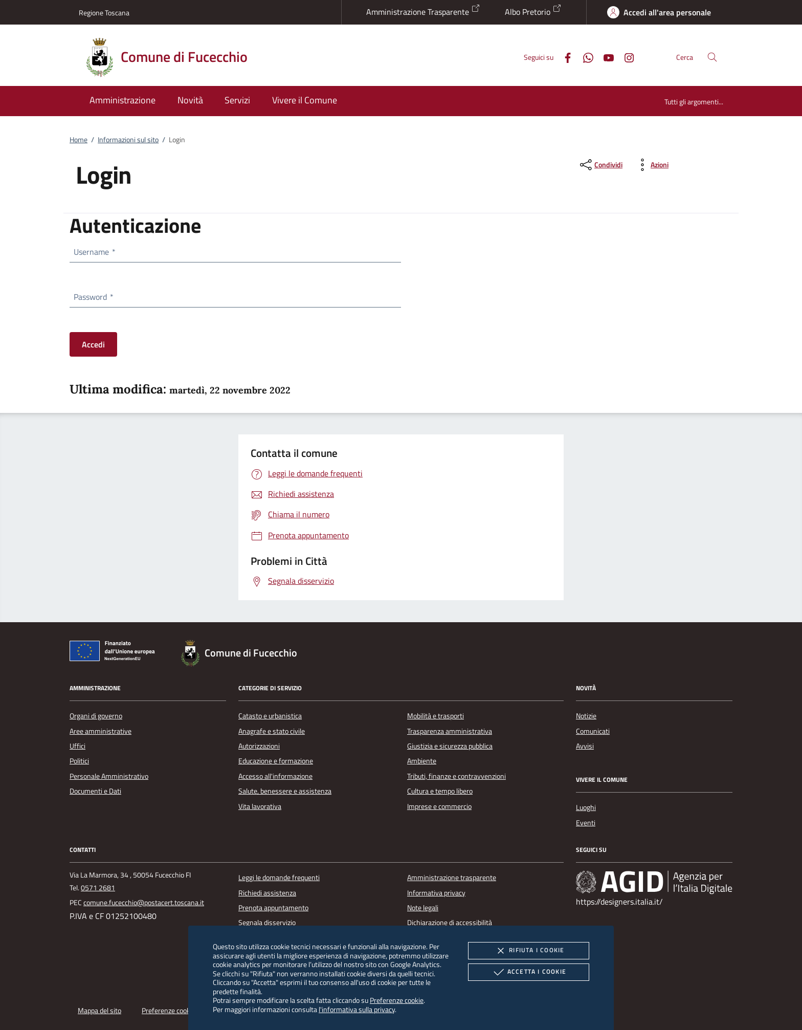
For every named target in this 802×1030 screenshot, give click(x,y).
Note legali (422, 907)
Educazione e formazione (275, 760)
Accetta (528, 972)
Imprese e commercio (439, 806)
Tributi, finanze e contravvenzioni (456, 776)
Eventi (585, 822)
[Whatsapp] (584, 56)
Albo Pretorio (533, 11)
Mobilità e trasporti (435, 715)
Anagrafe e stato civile (271, 731)
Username (94, 252)
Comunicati (593, 731)
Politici (79, 760)
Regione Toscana (104, 12)
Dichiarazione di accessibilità (449, 922)
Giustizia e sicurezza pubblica (450, 746)
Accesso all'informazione (275, 776)
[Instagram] (625, 56)
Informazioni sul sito (128, 139)
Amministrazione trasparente (451, 877)
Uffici (77, 746)
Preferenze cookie (397, 1000)
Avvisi (585, 746)
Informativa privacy (436, 892)
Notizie (586, 715)
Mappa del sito (99, 1010)
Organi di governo (96, 715)
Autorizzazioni (259, 746)
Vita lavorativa (259, 806)
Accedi (93, 344)
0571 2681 (98, 887)
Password (93, 297)
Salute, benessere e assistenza (284, 791)
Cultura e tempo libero (440, 791)
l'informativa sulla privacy (357, 1009)
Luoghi (586, 807)
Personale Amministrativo (109, 776)
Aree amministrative (100, 731)
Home (78, 139)
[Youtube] (604, 56)
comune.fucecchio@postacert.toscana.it (143, 902)
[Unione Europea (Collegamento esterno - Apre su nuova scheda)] (115, 653)
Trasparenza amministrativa (449, 731)
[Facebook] (563, 56)
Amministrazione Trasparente (423, 11)
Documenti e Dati (95, 791)
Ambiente (421, 760)
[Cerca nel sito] (712, 57)
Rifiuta (528, 951)
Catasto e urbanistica (270, 715)
